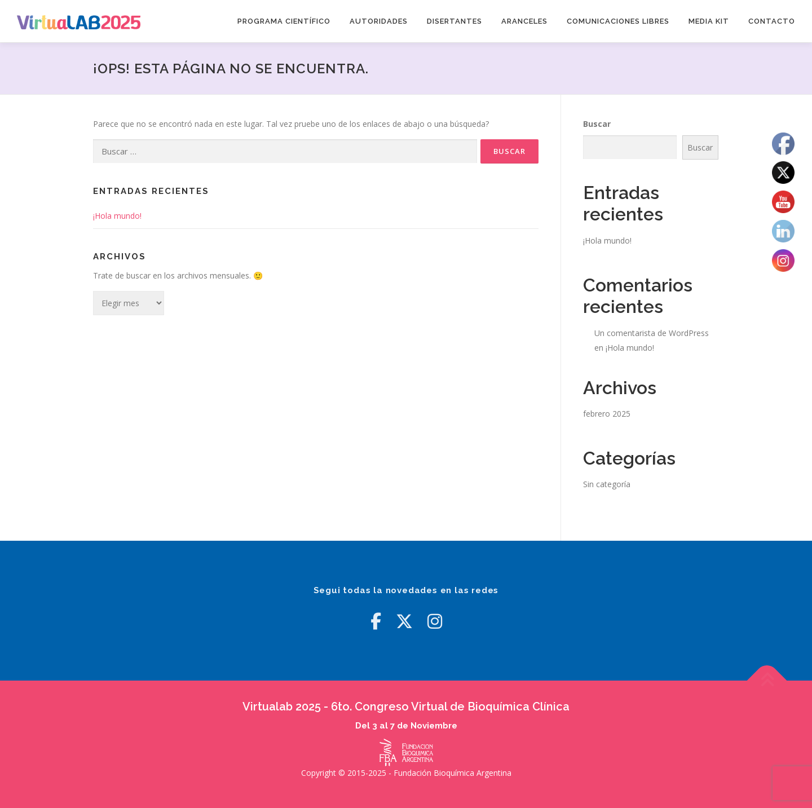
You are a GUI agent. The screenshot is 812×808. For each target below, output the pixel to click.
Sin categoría (606, 484)
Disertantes (454, 21)
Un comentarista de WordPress (651, 333)
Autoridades (379, 21)
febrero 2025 (606, 413)
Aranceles (524, 21)
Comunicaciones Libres (618, 21)
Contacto (771, 21)
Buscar (597, 123)
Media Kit (709, 21)
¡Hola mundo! (117, 215)
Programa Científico (283, 21)
